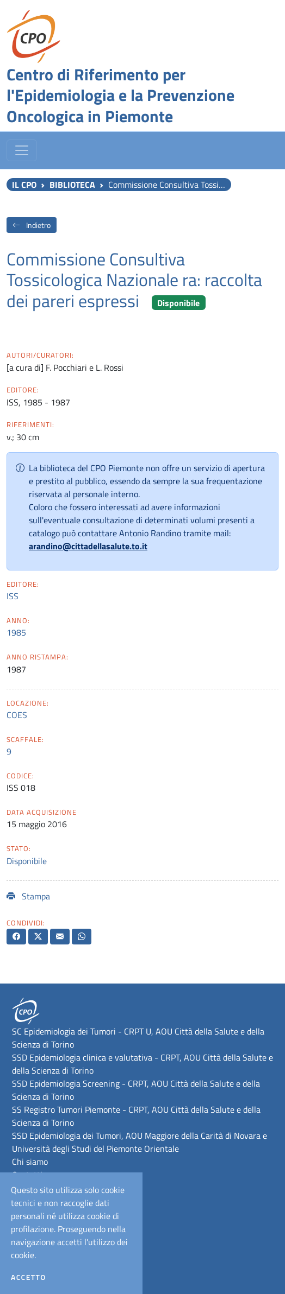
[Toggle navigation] (22, 150)
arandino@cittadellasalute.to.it (88, 546)
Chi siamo (30, 1161)
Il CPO (24, 184)
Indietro (32, 225)
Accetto (28, 1277)
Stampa (28, 896)
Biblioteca (72, 184)
